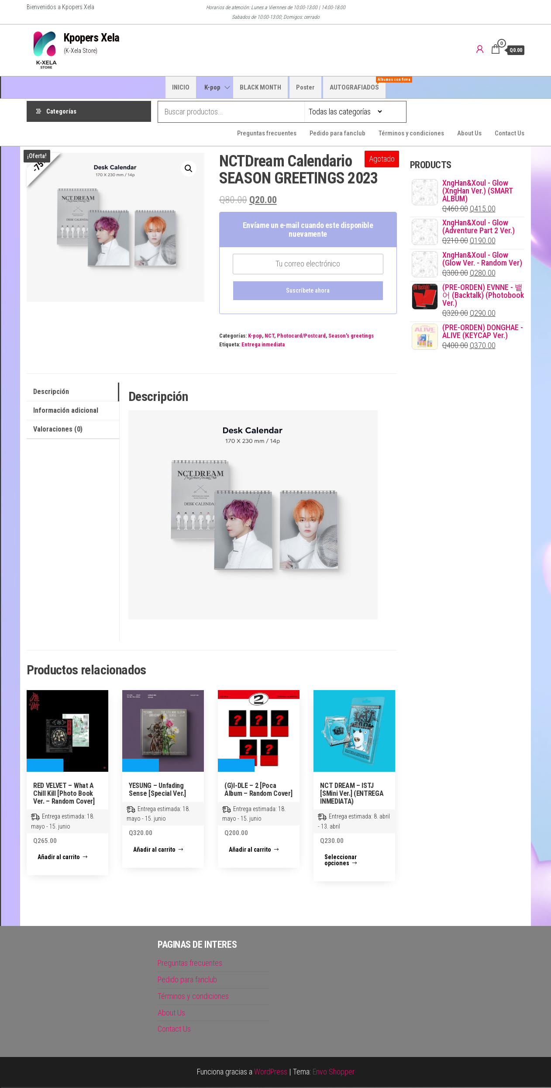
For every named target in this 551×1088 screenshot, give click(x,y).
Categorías (61, 112)
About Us (469, 134)
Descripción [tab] (51, 392)
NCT (269, 336)
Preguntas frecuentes (266, 134)
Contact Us (509, 134)
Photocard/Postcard (301, 336)
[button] (188, 169)
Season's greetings (351, 336)
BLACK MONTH (260, 87)
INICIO (180, 87)
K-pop (212, 87)
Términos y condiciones (411, 134)
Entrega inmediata (263, 345)
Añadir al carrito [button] (59, 857)
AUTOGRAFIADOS (358, 83)
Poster (305, 87)
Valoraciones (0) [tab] (58, 430)
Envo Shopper (334, 1072)
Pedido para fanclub (337, 134)
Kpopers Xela (92, 37)
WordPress (270, 1072)
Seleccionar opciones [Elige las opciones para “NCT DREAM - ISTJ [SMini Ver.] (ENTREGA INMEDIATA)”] (340, 860)
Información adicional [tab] (65, 411)
